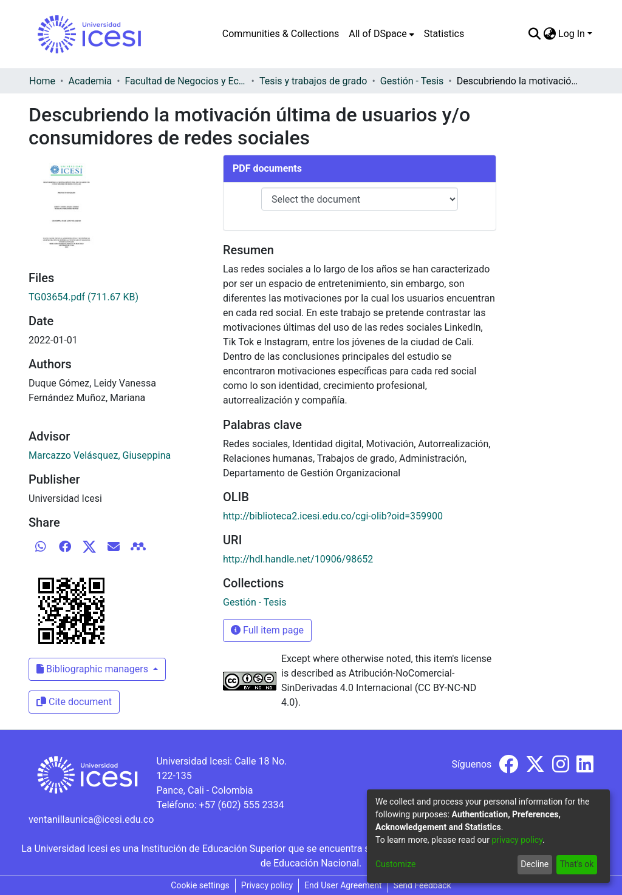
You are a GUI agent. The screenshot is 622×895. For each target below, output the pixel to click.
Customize (395, 864)
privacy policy (516, 840)
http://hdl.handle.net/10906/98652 (298, 559)
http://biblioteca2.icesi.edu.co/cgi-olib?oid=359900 (333, 516)
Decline (535, 864)
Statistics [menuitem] (444, 33)
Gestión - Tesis (411, 81)
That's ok (576, 864)
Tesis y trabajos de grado (313, 81)
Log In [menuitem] (571, 33)
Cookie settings (200, 885)
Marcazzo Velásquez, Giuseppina (100, 455)
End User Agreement (342, 885)
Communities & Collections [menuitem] (280, 33)
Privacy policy (267, 885)
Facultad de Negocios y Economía (186, 81)
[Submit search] (534, 34)
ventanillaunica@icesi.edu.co (91, 819)
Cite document (74, 702)
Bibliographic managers (93, 669)
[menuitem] (381, 34)
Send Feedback (422, 885)
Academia (90, 81)
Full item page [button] (267, 630)
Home (42, 81)
